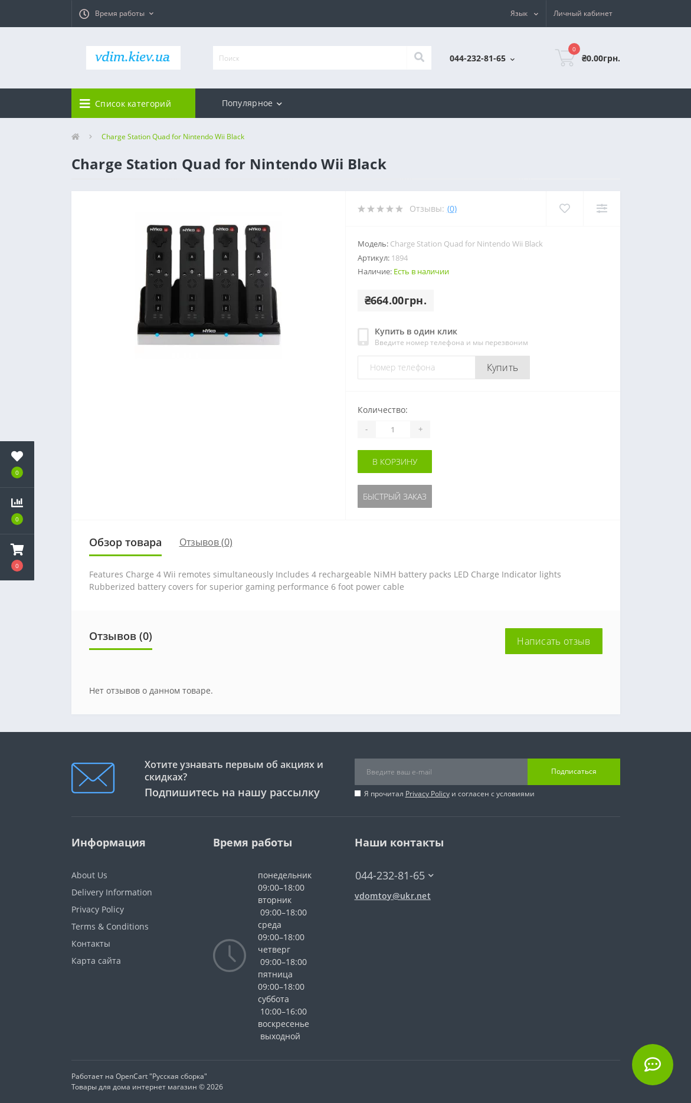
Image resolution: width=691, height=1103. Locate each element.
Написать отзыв (553, 641)
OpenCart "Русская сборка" (161, 1076)
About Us (89, 875)
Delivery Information (111, 892)
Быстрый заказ (395, 496)
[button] (116, 13)
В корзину (394, 461)
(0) (452, 208)
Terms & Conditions (110, 926)
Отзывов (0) (205, 542)
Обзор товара (125, 542)
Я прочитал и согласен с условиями (449, 794)
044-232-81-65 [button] (394, 875)
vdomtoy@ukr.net (393, 895)
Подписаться (574, 771)
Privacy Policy (427, 794)
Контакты (90, 943)
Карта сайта (96, 960)
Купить (503, 367)
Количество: (383, 409)
